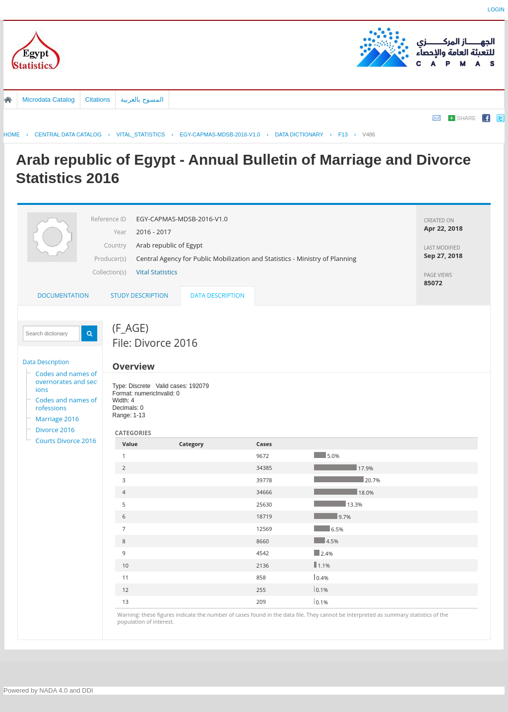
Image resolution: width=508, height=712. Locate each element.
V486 (369, 134)
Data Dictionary (299, 134)
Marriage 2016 (57, 419)
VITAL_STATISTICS (141, 134)
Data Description (46, 362)
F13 (343, 134)
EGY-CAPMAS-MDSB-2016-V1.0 (220, 134)
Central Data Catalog (68, 134)
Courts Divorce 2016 (66, 441)
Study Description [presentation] (139, 295)
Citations (98, 99)
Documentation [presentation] (63, 295)
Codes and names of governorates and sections (69, 381)
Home (8, 100)
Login (496, 9)
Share (466, 118)
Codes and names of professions (69, 404)
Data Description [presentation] (217, 295)
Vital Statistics (157, 271)
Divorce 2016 (55, 430)
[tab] (63, 295)
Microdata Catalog (48, 99)
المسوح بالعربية (142, 99)
